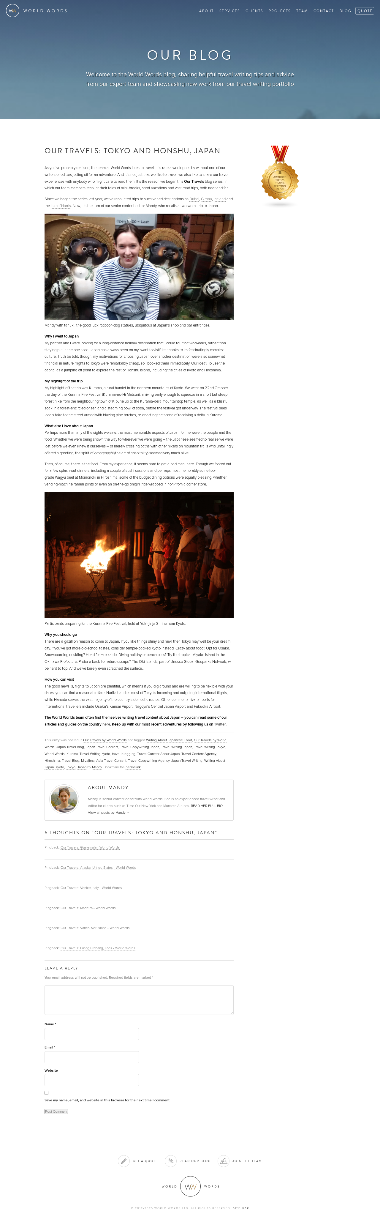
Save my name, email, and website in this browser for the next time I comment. (107, 1100)
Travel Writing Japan (176, 747)
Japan (81, 767)
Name (50, 1024)
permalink (133, 767)
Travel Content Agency (198, 754)
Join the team (247, 1161)
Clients (254, 11)
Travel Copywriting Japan (139, 747)
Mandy (97, 767)
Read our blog (195, 1161)
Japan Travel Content (102, 747)
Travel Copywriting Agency (149, 761)
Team (302, 11)
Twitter (220, 724)
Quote (365, 11)
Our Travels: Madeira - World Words (88, 908)
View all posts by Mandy (109, 813)
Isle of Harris (61, 206)
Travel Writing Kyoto (95, 754)
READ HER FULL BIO (207, 806)
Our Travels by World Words (105, 740)
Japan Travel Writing (186, 761)
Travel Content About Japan (158, 754)
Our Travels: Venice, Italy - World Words (91, 888)
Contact (324, 11)
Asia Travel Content (111, 761)
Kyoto (60, 767)
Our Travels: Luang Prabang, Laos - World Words (98, 948)
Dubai (194, 199)
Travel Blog (70, 761)
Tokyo (70, 767)
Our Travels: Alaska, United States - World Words (98, 867)
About (206, 11)
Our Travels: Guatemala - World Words (90, 847)
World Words (38, 10)
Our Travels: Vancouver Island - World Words (95, 928)
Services (229, 11)
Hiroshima (52, 761)
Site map (241, 1208)
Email (50, 1047)
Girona (206, 199)
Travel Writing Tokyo (209, 747)
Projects (280, 11)
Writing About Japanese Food (169, 740)
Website (51, 1070)
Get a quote (145, 1161)
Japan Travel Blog (70, 747)
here (106, 724)
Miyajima (87, 761)
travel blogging (123, 754)
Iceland (220, 199)
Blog (346, 11)
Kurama (72, 754)
